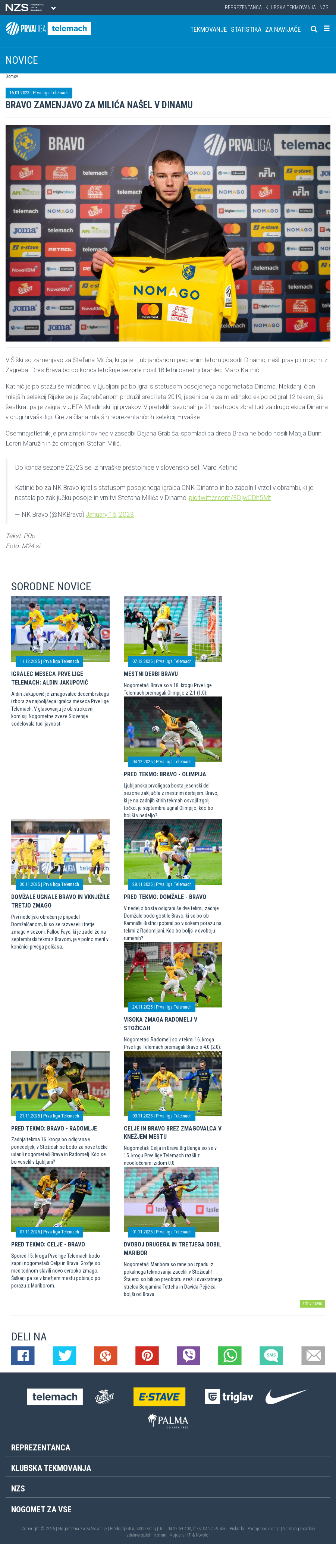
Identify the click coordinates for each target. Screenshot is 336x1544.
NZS (324, 7)
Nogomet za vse (41, 1509)
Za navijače (283, 29)
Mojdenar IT (180, 1535)
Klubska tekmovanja (291, 7)
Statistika (246, 29)
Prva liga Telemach (51, 92)
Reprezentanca (243, 7)
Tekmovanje (208, 29)
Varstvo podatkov (299, 1528)
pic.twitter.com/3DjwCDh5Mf (230, 497)
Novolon (203, 1535)
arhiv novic (312, 1303)
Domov (12, 76)
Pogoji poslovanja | (265, 1528)
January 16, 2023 (110, 514)
